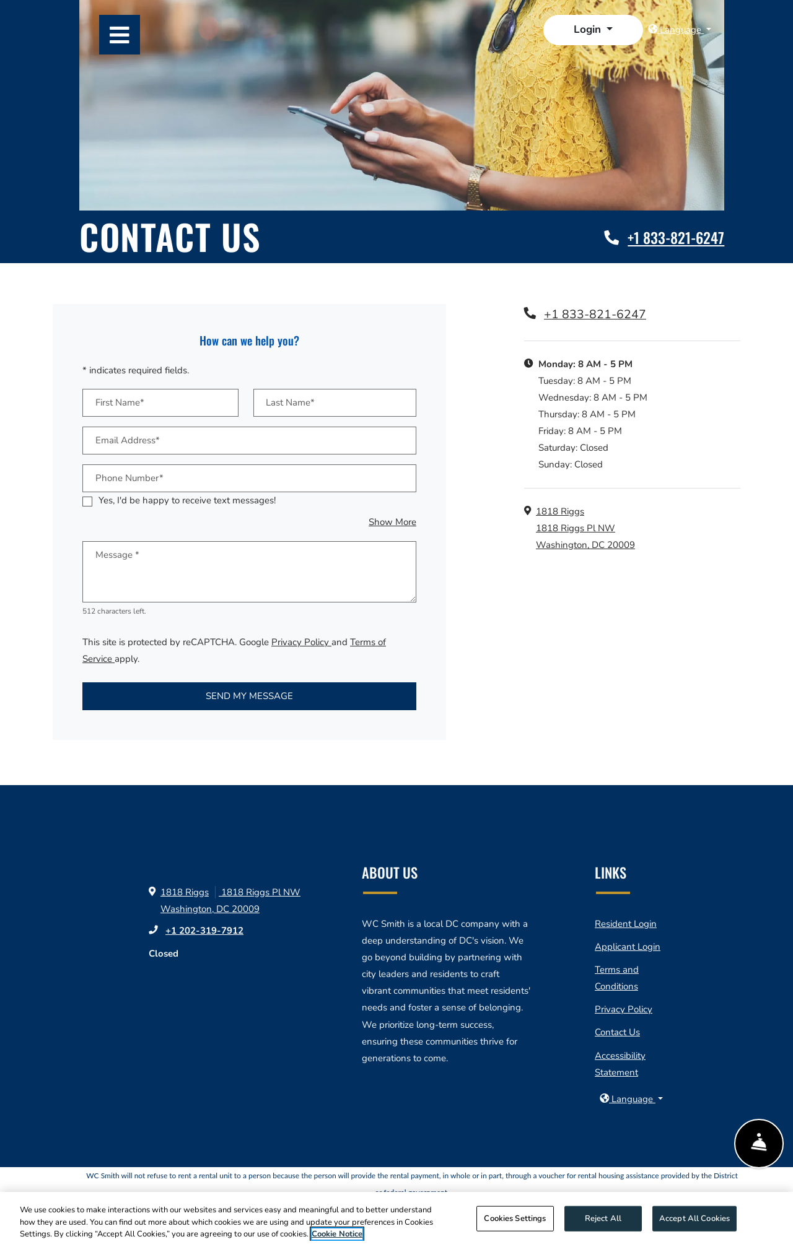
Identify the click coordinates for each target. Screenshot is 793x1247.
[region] (396, 1219)
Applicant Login (627, 947)
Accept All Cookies (694, 1217)
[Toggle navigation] (119, 34)
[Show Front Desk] (759, 1145)
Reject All (603, 1217)
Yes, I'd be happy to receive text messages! (187, 500)
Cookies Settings (515, 1217)
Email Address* (127, 440)
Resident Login (626, 924)
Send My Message (249, 696)
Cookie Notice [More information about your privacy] (337, 1234)
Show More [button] (392, 522)
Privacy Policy (301, 642)
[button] (593, 30)
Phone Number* (129, 478)
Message (117, 555)
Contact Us (617, 1032)
